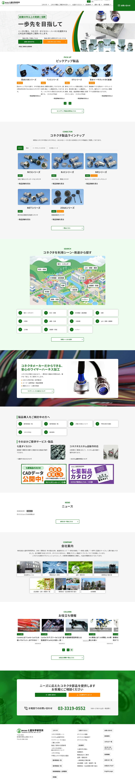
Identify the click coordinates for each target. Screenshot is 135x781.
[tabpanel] (67, 187)
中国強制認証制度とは (76, 640)
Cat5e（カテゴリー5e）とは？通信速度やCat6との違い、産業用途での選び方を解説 (53, 645)
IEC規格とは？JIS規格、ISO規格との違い (101, 642)
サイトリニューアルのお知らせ (27, 517)
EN (91, 4)
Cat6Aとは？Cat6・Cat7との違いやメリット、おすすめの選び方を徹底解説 (28, 645)
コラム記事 (20, 638)
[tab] (27, 149)
